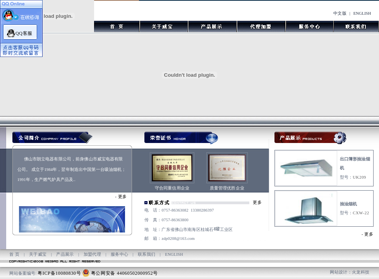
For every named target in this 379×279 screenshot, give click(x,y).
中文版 (339, 13)
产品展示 (65, 254)
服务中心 (120, 254)
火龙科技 (361, 272)
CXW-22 (361, 213)
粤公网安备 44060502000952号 (124, 273)
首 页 (14, 254)
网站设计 (339, 272)
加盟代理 (92, 254)
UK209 (359, 177)
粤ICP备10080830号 (59, 273)
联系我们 (147, 254)
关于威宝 (38, 254)
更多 (122, 197)
